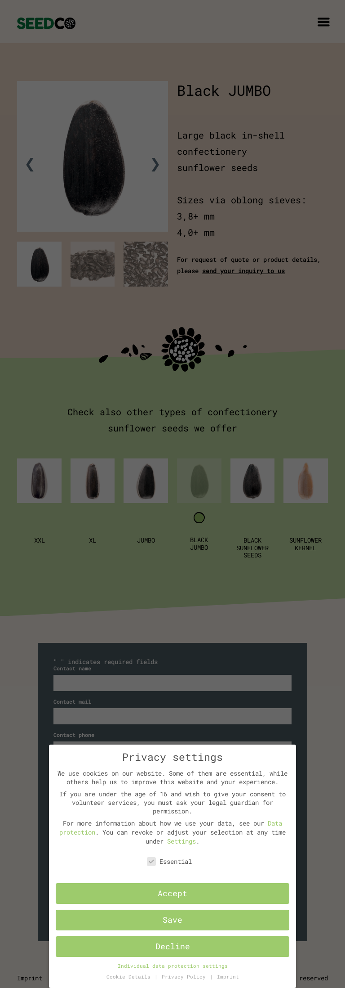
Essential (169, 861)
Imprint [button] (228, 977)
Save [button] (172, 920)
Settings (181, 841)
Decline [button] (172, 946)
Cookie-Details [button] (130, 977)
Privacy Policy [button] (185, 977)
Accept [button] (172, 893)
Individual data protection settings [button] (173, 966)
